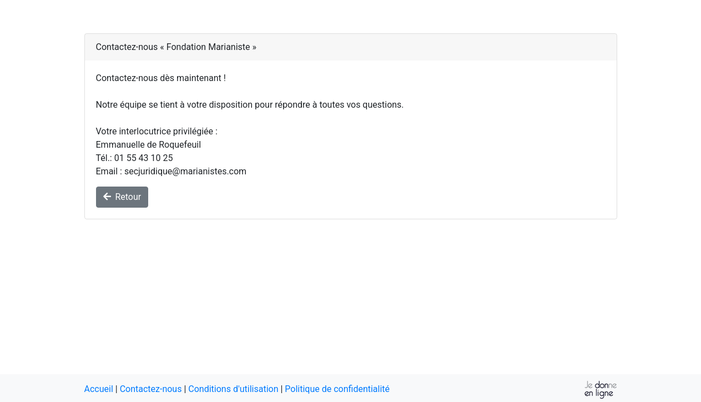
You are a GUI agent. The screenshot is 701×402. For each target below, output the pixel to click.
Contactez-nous (151, 389)
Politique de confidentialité (337, 389)
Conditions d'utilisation (233, 389)
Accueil (98, 389)
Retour (122, 197)
